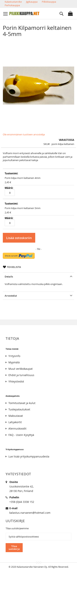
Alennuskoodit (17, 428)
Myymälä (14, 362)
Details (9, 276)
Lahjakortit (15, 422)
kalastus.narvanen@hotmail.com (29, 512)
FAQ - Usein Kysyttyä (21, 435)
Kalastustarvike (13, 1)
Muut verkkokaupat (20, 368)
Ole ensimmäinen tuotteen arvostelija (24, 134)
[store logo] (24, 13)
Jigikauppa (31, 1)
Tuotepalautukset (19, 409)
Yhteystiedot (16, 381)
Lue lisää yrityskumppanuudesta (28, 456)
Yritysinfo (14, 356)
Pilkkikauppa (49, 1)
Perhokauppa (12, 5)
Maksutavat (15, 416)
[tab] (38, 276)
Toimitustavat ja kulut (21, 403)
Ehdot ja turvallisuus (21, 375)
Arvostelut (11, 295)
